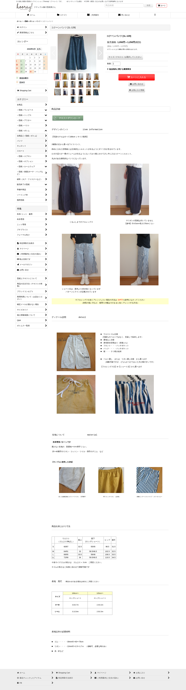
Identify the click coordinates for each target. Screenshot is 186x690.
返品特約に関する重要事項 (119, 69)
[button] (155, 15)
